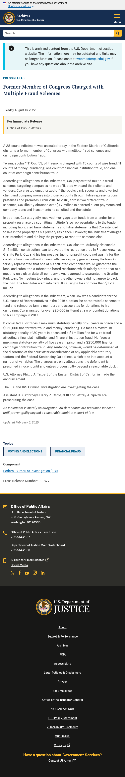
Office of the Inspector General (62, 699)
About (63, 627)
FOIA (62, 654)
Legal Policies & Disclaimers (62, 672)
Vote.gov (62, 745)
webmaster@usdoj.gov (93, 59)
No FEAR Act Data (62, 708)
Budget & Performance (62, 636)
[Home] (24, 23)
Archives (62, 645)
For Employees (62, 690)
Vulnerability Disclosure (62, 727)
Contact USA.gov (62, 760)
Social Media (19, 565)
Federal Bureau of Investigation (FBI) (30, 471)
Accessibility (62, 663)
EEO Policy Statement (62, 718)
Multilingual (62, 736)
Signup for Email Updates (30, 560)
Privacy (63, 681)
